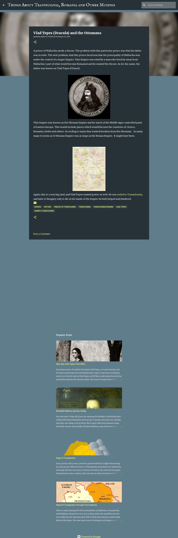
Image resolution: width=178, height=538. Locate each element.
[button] (35, 42)
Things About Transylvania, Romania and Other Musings (61, 5)
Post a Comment (41, 234)
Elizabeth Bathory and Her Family (71, 411)
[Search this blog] (161, 5)
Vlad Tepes (121, 207)
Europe (38, 207)
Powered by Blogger (89, 536)
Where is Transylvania (44, 211)
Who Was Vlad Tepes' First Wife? (70, 364)
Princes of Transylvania (65, 207)
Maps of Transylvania (65, 458)
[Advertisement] (89, 263)
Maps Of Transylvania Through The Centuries (76, 505)
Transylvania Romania (103, 207)
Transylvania (84, 207)
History (47, 207)
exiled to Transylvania (129, 194)
